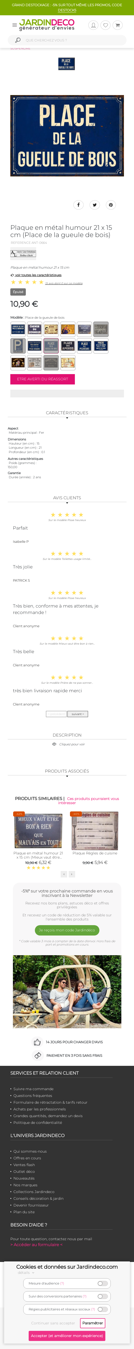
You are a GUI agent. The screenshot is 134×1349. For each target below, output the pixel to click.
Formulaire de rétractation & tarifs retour (50, 1102)
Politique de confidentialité (37, 1122)
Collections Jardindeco (33, 1191)
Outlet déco (24, 1171)
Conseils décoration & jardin (38, 1198)
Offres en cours (27, 1158)
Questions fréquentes (32, 1095)
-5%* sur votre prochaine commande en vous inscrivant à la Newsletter (67, 893)
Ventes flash (24, 1164)
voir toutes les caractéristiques (36, 275)
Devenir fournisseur (31, 1205)
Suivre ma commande (33, 1089)
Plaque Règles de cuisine (95, 853)
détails (27, 1272)
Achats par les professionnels (39, 1109)
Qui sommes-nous (30, 1151)
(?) (62, 1283)
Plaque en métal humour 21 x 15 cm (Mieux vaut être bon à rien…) (38, 857)
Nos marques (25, 1185)
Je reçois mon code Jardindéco (67, 930)
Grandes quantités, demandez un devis (48, 1116)
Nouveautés (24, 1178)
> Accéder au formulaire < (36, 1244)
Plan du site (24, 1212)
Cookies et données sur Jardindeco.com (67, 1267)
